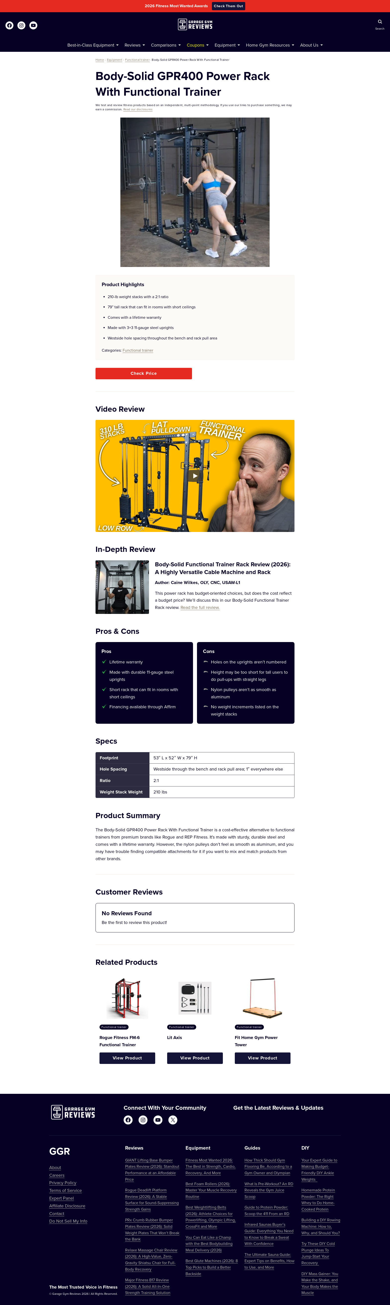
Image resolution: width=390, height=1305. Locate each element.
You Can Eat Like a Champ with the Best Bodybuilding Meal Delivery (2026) (209, 1244)
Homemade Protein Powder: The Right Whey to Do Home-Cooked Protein (318, 1199)
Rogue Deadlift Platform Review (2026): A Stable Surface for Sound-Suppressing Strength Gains (152, 1199)
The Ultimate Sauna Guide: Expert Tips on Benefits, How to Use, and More (269, 1261)
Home (100, 60)
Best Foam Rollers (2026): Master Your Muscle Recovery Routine (211, 1190)
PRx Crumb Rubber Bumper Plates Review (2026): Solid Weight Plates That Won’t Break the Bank (152, 1229)
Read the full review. (200, 607)
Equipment (114, 60)
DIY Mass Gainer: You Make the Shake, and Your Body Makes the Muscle (319, 1283)
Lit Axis (174, 1037)
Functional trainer (137, 60)
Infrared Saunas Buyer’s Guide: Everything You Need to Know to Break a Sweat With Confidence (268, 1234)
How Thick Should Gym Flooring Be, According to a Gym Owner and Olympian (268, 1166)
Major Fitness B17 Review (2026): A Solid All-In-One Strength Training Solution (147, 1286)
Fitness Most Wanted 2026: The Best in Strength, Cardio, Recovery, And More (211, 1166)
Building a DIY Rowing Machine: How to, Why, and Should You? (320, 1226)
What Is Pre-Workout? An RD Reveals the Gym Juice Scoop (268, 1190)
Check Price (144, 373)
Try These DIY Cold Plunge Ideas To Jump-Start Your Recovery (318, 1253)
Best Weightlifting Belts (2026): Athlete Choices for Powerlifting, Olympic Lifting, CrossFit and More (211, 1216)
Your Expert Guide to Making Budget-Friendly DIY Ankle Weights (319, 1169)
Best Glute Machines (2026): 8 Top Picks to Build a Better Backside (212, 1267)
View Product (127, 1058)
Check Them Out (228, 5)
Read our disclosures (138, 109)
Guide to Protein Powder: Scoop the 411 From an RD (266, 1210)
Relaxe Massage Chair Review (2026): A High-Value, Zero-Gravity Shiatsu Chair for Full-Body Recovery (151, 1259)
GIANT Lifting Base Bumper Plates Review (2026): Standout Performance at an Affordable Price (152, 1169)
